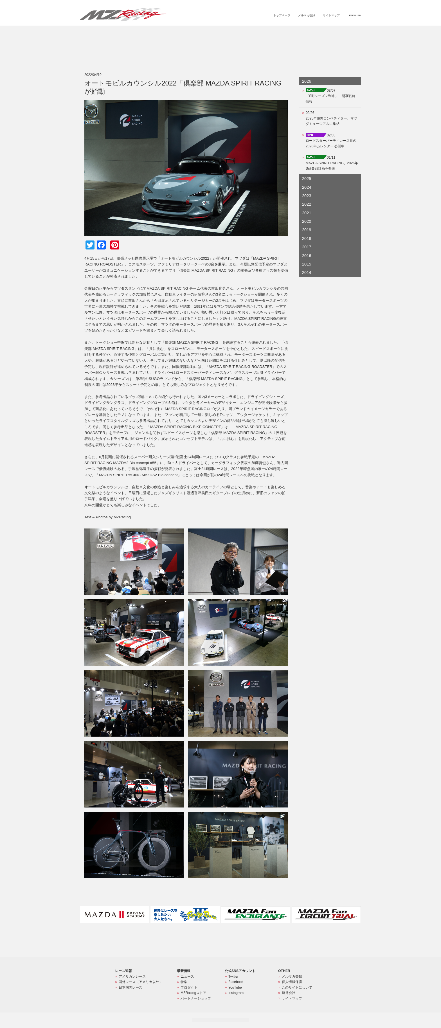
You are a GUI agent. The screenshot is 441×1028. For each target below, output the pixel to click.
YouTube (235, 987)
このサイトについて (297, 987)
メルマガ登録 (306, 15)
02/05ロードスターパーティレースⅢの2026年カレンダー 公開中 (331, 140)
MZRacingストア (301, 33)
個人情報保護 (292, 982)
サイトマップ (331, 15)
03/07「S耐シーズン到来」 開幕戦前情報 (330, 96)
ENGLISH (355, 15)
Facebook (235, 982)
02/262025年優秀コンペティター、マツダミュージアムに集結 (331, 118)
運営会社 (288, 993)
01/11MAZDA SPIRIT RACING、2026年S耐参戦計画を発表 (332, 163)
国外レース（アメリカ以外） (141, 982)
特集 (252, 33)
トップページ (281, 15)
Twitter (233, 976)
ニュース (236, 33)
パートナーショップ (337, 33)
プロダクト (272, 33)
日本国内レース (130, 987)
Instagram (236, 993)
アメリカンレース (132, 976)
